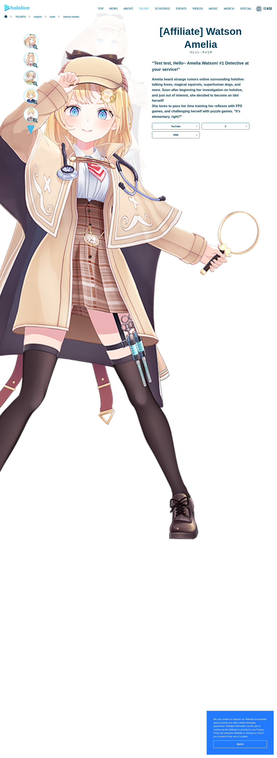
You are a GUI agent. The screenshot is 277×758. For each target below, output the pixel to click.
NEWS (113, 8)
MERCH (229, 8)
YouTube (176, 126)
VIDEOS (197, 8)
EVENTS (181, 8)
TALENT (144, 8)
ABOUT (128, 8)
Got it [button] (240, 744)
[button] (31, 130)
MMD (175, 134)
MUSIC (213, 8)
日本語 (267, 8)
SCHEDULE (162, 8)
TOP (100, 8)
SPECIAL (245, 8)
